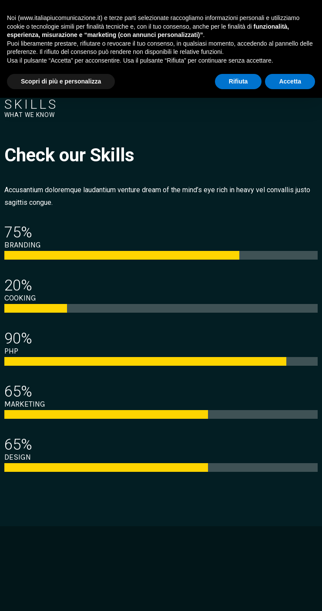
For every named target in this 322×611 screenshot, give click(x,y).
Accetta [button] (290, 81)
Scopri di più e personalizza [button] (61, 81)
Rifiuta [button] (238, 81)
